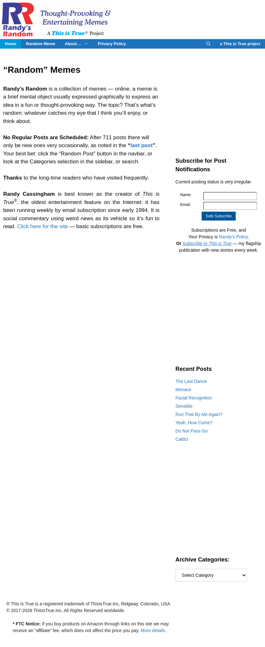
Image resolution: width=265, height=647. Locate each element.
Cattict (181, 439)
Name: (185, 195)
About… (79, 44)
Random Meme (40, 43)
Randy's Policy (233, 236)
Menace (183, 389)
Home (10, 43)
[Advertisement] (218, 101)
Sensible (184, 406)
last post (141, 145)
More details (153, 630)
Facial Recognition (193, 397)
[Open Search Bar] (208, 44)
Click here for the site (42, 226)
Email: (185, 204)
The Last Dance (191, 381)
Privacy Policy (112, 43)
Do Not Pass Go (191, 430)
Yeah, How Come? (193, 422)
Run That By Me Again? (199, 414)
